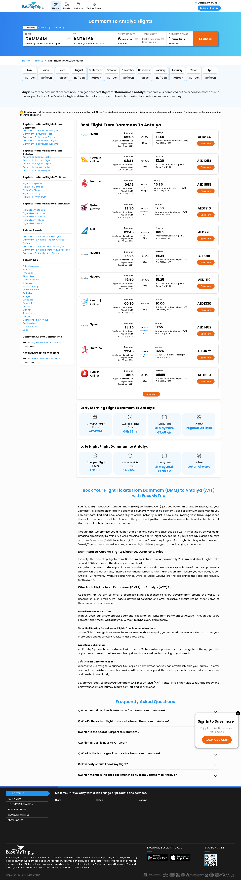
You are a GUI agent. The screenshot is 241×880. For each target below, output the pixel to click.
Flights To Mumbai (33, 186)
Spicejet (27, 303)
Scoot (26, 329)
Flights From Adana (33, 223)
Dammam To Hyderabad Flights (40, 130)
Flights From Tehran (34, 220)
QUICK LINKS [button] (15, 798)
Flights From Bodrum (34, 213)
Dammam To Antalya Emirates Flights (43, 246)
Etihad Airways (31, 266)
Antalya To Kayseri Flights (37, 163)
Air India (27, 293)
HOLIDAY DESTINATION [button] (20, 804)
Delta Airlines (30, 323)
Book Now (205, 143)
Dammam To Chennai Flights (39, 137)
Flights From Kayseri (34, 216)
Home (26, 60)
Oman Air (28, 283)
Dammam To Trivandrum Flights (40, 143)
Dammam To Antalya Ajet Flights (41, 253)
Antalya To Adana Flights (36, 170)
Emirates (28, 269)
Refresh (30, 78)
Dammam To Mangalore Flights (40, 140)
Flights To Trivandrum (34, 196)
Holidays (142, 800)
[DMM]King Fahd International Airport (42, 43)
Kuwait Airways (31, 286)
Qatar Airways (31, 279)
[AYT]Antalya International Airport (88, 43)
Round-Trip (44, 27)
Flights (39, 60)
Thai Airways (30, 326)
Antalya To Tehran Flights (37, 167)
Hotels (99, 800)
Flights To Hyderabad (35, 183)
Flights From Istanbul (34, 209)
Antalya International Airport (46, 358)
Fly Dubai (28, 273)
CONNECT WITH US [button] (18, 814)
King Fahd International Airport (48, 342)
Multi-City (59, 27)
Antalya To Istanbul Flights (37, 157)
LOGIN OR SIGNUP (217, 740)
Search (205, 39)
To (74, 34)
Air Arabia (28, 276)
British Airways (31, 289)
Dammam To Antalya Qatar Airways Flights (46, 249)
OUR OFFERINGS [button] (17, 793)
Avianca (27, 313)
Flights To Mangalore (34, 193)
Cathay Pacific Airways (35, 319)
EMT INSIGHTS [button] (15, 820)
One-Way (30, 27)
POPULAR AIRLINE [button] (17, 809)
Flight (58, 800)
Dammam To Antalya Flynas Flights (42, 236)
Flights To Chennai (33, 190)
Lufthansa (28, 299)
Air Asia (27, 306)
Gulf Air (27, 309)
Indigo (26, 296)
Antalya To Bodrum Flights (37, 160)
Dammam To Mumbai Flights (39, 133)
